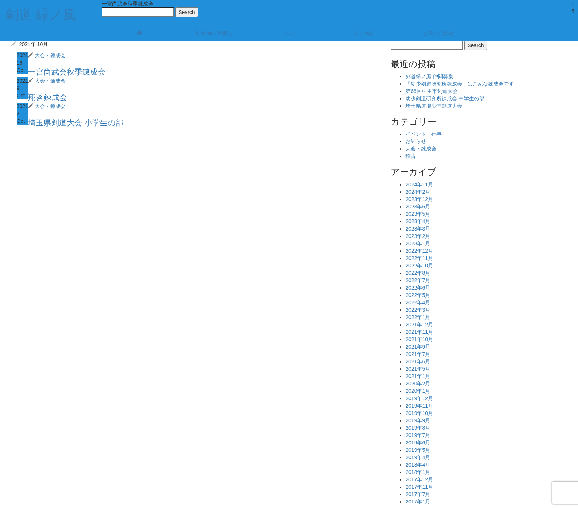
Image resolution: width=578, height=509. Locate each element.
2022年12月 (419, 251)
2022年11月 (419, 258)
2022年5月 (417, 295)
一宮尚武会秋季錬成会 (66, 71)
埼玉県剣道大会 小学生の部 (75, 122)
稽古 (410, 156)
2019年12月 (419, 398)
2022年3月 (417, 310)
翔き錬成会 (47, 97)
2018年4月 (417, 465)
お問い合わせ (438, 33)
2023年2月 (417, 236)
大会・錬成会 (50, 55)
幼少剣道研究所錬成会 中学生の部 (444, 98)
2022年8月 (417, 273)
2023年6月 (417, 207)
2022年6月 (417, 288)
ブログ (289, 33)
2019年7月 (417, 435)
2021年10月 (419, 339)
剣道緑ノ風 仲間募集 (429, 76)
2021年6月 (417, 361)
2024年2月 (417, 192)
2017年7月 (417, 494)
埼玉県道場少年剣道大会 (433, 106)
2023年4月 (417, 221)
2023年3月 (417, 229)
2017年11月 (419, 487)
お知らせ (415, 141)
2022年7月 (417, 280)
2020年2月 (417, 384)
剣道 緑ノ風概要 (214, 33)
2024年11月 (419, 184)
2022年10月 (419, 266)
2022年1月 (417, 317)
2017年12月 (419, 479)
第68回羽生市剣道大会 (431, 91)
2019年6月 (417, 443)
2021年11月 (419, 332)
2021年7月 (417, 354)
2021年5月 (417, 369)
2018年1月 (417, 472)
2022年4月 (417, 302)
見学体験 (364, 33)
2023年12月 (419, 199)
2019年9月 (417, 420)
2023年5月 (417, 214)
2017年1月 (417, 502)
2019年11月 (419, 406)
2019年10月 (419, 413)
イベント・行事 (423, 134)
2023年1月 (417, 243)
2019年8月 (417, 428)
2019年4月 (417, 457)
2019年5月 (417, 450)
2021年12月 (419, 325)
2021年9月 (417, 347)
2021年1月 (417, 376)
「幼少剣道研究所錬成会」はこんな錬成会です (459, 84)
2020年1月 (417, 391)
